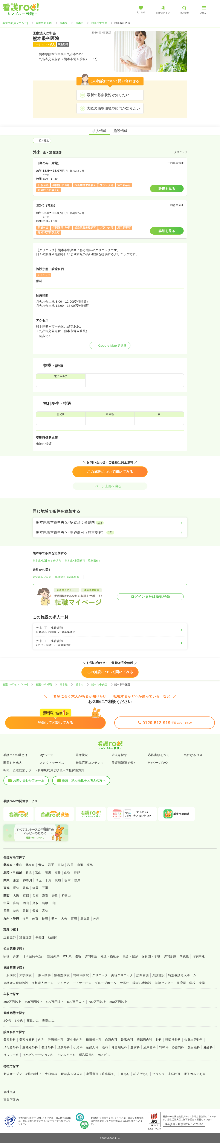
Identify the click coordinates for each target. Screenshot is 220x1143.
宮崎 (74, 918)
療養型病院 (62, 975)
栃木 (67, 880)
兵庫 (35, 895)
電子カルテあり (195, 1074)
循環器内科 (93, 1039)
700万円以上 (97, 1001)
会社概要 (9, 1092)
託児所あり (141, 1074)
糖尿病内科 (144, 1039)
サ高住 (124, 983)
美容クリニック (122, 975)
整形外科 (47, 1047)
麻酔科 (208, 1047)
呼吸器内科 (55, 1039)
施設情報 (120, 131)
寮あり (125, 1074)
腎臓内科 (127, 1039)
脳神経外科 (30, 1047)
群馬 (77, 880)
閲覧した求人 (12, 762)
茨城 (58, 880)
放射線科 (194, 1047)
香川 (26, 910)
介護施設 (158, 975)
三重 (45, 888)
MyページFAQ (158, 762)
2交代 (7, 1020)
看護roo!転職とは (15, 755)
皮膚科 (135, 1047)
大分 (64, 918)
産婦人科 (92, 1047)
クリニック (100, 975)
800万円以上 (118, 1001)
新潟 (29, 872)
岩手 (51, 865)
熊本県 (64, 22)
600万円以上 (76, 1001)
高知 (45, 910)
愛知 (16, 888)
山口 (55, 903)
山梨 (67, 872)
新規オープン (12, 1074)
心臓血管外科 (193, 1039)
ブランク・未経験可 (166, 1074)
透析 (78, 956)
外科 (159, 1039)
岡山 (26, 903)
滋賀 (45, 895)
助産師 (52, 937)
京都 (26, 895)
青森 (41, 865)
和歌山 (66, 895)
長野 (77, 872)
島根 (45, 903)
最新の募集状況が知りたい (108, 95)
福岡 (25, 918)
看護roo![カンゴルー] (15, 22)
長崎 (45, 918)
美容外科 (9, 1039)
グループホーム (105, 983)
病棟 (6, 956)
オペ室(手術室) (33, 956)
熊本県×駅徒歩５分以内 (47, 560)
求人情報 (99, 131)
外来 (16, 956)
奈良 (55, 895)
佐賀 (35, 918)
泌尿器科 (149, 1047)
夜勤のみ (48, 1020)
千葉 (48, 880)
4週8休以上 (33, 1074)
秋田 (70, 865)
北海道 (30, 865)
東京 (16, 880)
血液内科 (111, 1039)
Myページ (46, 755)
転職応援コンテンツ (90, 762)
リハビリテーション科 (37, 1054)
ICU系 (67, 956)
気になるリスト (195, 755)
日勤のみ (32, 1020)
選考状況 (82, 755)
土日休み (51, 1074)
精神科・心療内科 (171, 1047)
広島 (16, 903)
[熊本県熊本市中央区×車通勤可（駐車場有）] (110, 532)
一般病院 (9, 975)
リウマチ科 (11, 1054)
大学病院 (25, 975)
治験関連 (198, 956)
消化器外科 (11, 1047)
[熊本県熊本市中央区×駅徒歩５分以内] (110, 522)
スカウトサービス (52, 762)
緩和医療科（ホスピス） (96, 1054)
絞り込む (42, 140)
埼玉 (38, 880)
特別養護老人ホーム (182, 975)
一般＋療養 (43, 975)
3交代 (19, 1020)
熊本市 (79, 22)
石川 (48, 872)
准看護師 (25, 937)
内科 (41, 1039)
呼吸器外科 (173, 1039)
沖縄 (96, 918)
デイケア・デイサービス (74, 983)
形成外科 (63, 1047)
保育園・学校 (151, 956)
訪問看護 (91, 956)
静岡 (35, 888)
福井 (58, 872)
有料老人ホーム (42, 983)
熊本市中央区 (99, 22)
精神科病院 (81, 975)
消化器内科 (74, 1039)
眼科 (105, 1047)
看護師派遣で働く (124, 762)
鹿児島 (85, 918)
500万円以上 (55, 1001)
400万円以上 (34, 1001)
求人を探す (119, 755)
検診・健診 (130, 956)
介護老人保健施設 (15, 983)
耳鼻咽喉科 (119, 1047)
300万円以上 (12, 1001)
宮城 (61, 865)
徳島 (16, 910)
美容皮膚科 (27, 1039)
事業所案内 (11, 1099)
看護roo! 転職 (44, 22)
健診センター (164, 983)
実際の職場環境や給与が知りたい (113, 108)
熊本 (54, 918)
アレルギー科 (66, 1054)
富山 (38, 872)
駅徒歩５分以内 (42, 576)
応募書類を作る (159, 755)
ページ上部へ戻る (110, 486)
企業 (202, 983)
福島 (90, 865)
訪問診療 (170, 956)
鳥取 (35, 903)
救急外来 (53, 956)
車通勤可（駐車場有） (68, 576)
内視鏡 (184, 956)
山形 (80, 865)
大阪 (16, 895)
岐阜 (26, 888)
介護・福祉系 (110, 956)
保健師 (39, 937)
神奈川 (27, 880)
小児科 (77, 1047)
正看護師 (9, 937)
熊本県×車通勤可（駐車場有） (83, 560)
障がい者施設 (142, 983)
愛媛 (35, 910)
